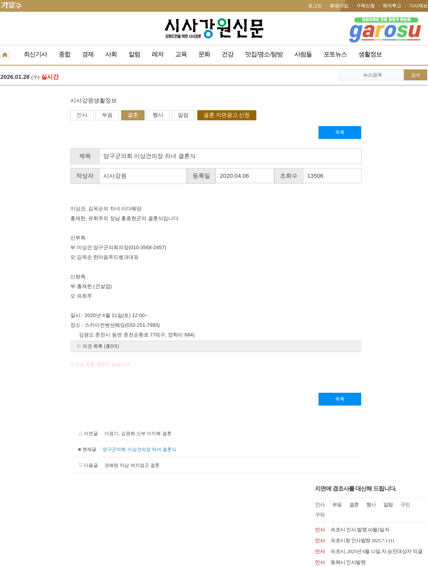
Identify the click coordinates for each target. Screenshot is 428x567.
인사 (12, 116)
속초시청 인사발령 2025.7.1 (359, 147)
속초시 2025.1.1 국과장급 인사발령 (367, 179)
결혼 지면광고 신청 (157, 116)
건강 (227, 54)
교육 (181, 54)
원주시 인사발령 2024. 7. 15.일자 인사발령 (375, 190)
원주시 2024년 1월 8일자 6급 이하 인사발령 (376, 255)
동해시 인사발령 (348, 169)
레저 (158, 54)
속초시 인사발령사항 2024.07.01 (364, 212)
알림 (113, 116)
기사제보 (418, 6)
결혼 (62, 116)
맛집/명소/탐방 (264, 54)
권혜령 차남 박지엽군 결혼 (62, 466)
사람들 (303, 54)
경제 (88, 54)
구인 (405, 111)
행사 (88, 116)
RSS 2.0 (91, 512)
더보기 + (419, 269)
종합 (64, 54)
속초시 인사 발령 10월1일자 (360, 136)
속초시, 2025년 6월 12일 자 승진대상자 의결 (376, 158)
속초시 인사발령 (348, 223)
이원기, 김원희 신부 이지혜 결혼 (68, 434)
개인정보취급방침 (19, 513)
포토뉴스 (335, 54)
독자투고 (392, 6)
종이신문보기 (197, 513)
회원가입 (339, 6)
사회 (111, 54)
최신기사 (35, 54)
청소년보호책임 (61, 513)
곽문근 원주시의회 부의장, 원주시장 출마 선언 (142, 77)
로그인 (315, 6)
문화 (204, 54)
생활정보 (370, 54)
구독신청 (365, 6)
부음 (37, 116)
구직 (319, 121)
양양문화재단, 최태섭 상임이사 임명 (369, 245)
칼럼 (134, 54)
